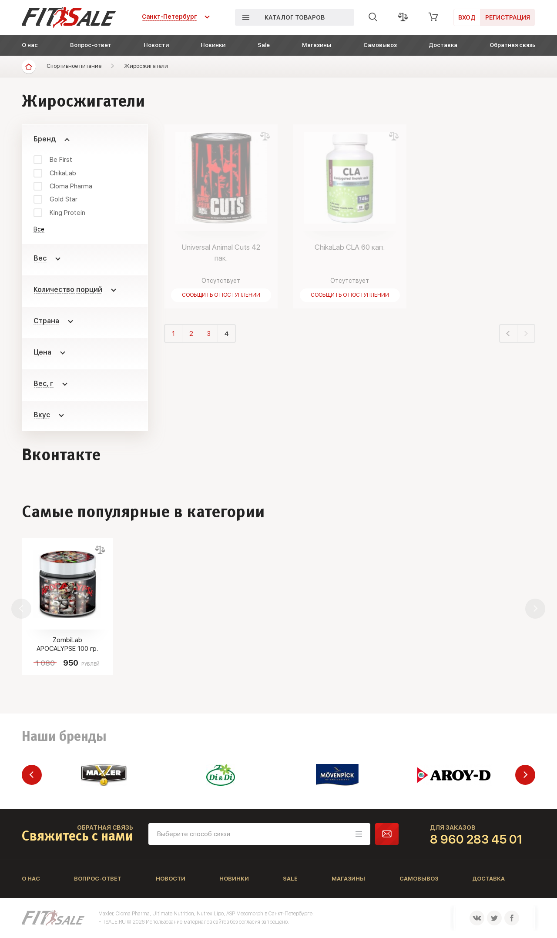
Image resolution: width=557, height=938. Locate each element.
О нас (30, 45)
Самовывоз (380, 45)
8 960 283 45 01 (476, 839)
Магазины (316, 45)
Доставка (443, 45)
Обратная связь (512, 45)
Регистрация (507, 17)
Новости (156, 45)
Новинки (213, 45)
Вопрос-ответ (90, 45)
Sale (264, 45)
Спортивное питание (74, 66)
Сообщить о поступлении (221, 295)
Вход (467, 17)
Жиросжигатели (146, 66)
